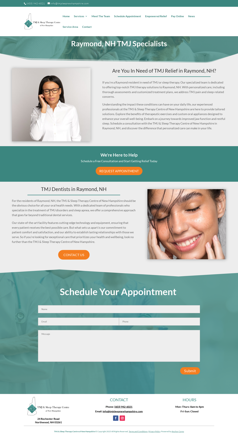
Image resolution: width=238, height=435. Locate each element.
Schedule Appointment (127, 16)
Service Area (70, 27)
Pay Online (177, 16)
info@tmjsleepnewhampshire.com (123, 411)
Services (79, 16)
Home (66, 16)
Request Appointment (119, 171)
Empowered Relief (156, 16)
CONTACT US (73, 255)
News (191, 16)
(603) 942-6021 (36, 3)
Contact (87, 27)
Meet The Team (101, 16)
